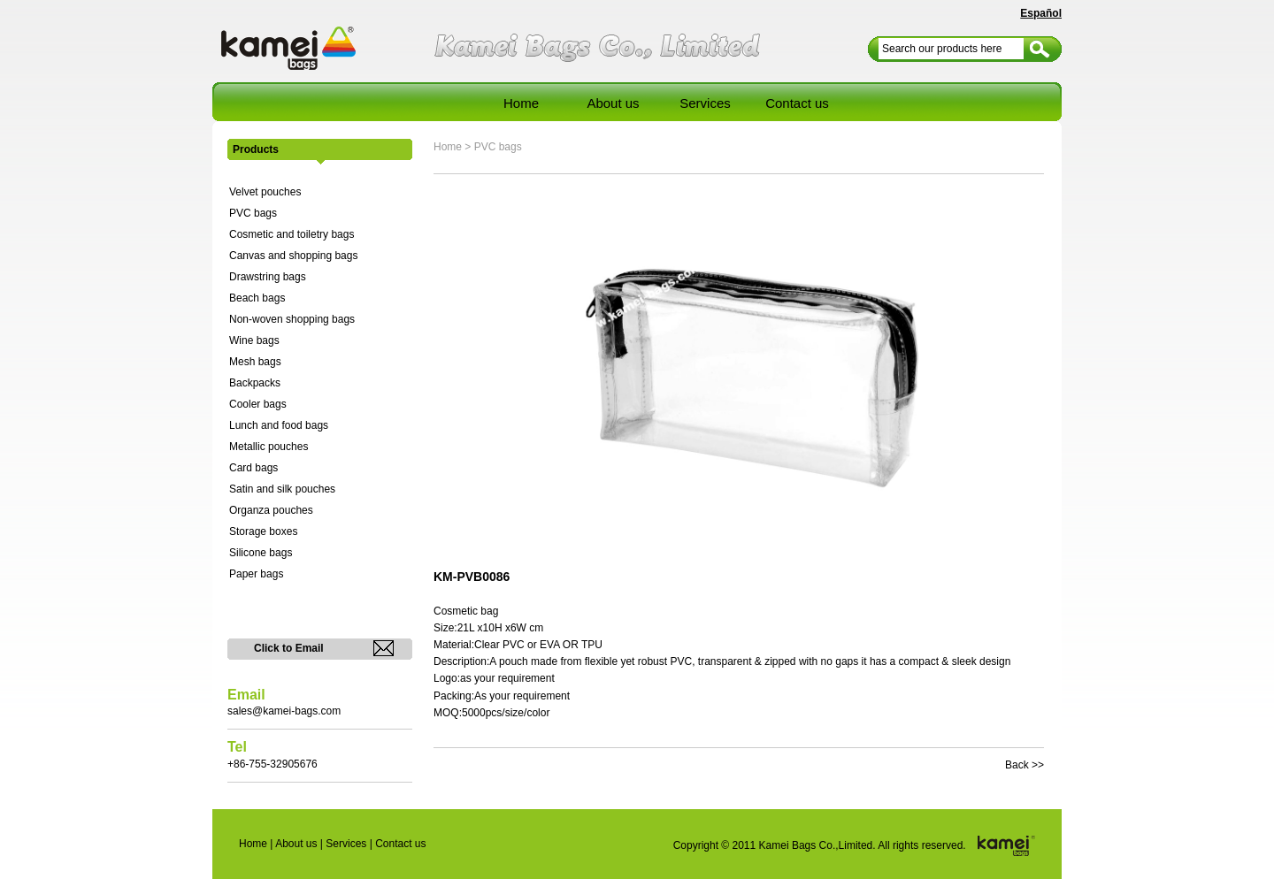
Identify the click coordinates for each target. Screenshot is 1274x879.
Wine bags (254, 340)
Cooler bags (258, 404)
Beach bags (257, 298)
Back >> (1024, 765)
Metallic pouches (268, 446)
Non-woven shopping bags (292, 319)
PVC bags (253, 213)
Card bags (253, 468)
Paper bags (256, 574)
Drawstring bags (267, 277)
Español (1041, 13)
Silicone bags (260, 553)
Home (521, 103)
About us (613, 103)
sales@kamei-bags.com (284, 711)
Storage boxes (263, 531)
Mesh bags (255, 361)
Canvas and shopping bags (293, 255)
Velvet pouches (265, 192)
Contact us (797, 103)
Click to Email (289, 648)
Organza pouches (271, 510)
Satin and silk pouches (282, 489)
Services (705, 103)
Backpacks (254, 383)
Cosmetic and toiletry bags (291, 234)
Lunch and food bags (278, 425)
